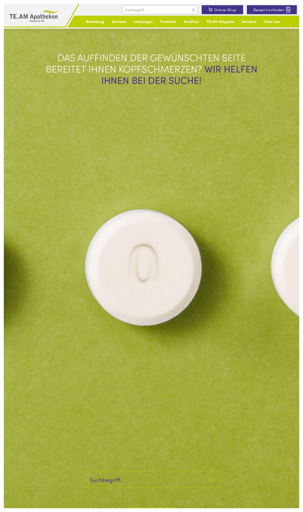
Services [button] (119, 21)
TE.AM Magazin (220, 21)
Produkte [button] (168, 21)
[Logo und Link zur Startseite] (34, 16)
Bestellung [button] (95, 21)
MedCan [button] (191, 21)
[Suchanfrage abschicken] (193, 9)
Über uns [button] (272, 21)
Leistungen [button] (143, 21)
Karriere (249, 21)
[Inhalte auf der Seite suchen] (160, 9)
